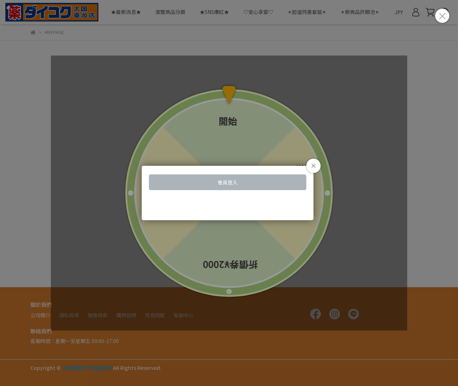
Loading (229, 193)
